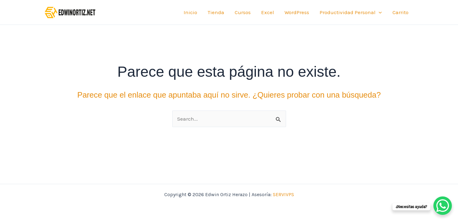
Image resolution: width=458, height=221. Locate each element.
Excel (267, 12)
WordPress (297, 12)
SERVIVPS (283, 194)
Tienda (216, 12)
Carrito (400, 12)
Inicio (190, 12)
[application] (379, 12)
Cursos (243, 12)
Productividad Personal (351, 12)
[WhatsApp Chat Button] (442, 205)
